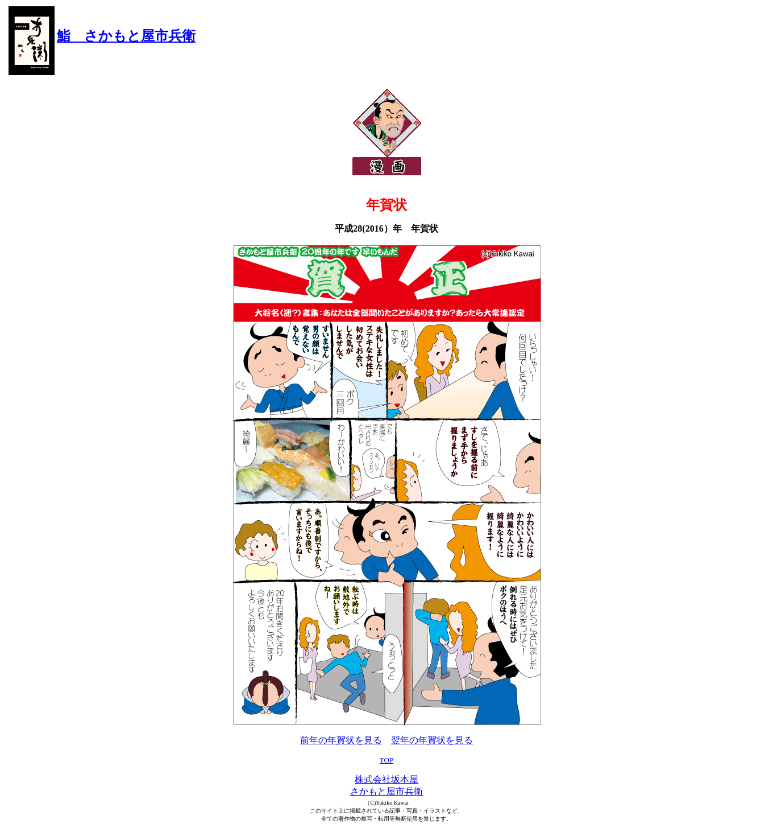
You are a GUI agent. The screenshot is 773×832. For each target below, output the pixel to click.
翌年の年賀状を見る (432, 740)
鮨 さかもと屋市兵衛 (126, 35)
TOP (386, 760)
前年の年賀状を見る (341, 740)
